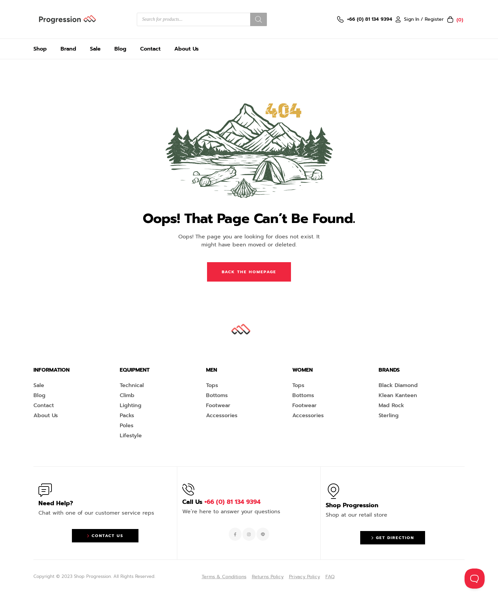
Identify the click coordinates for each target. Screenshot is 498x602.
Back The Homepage (249, 272)
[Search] (258, 19)
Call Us (221, 502)
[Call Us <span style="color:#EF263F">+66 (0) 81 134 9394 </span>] (188, 489)
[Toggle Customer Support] (474, 578)
